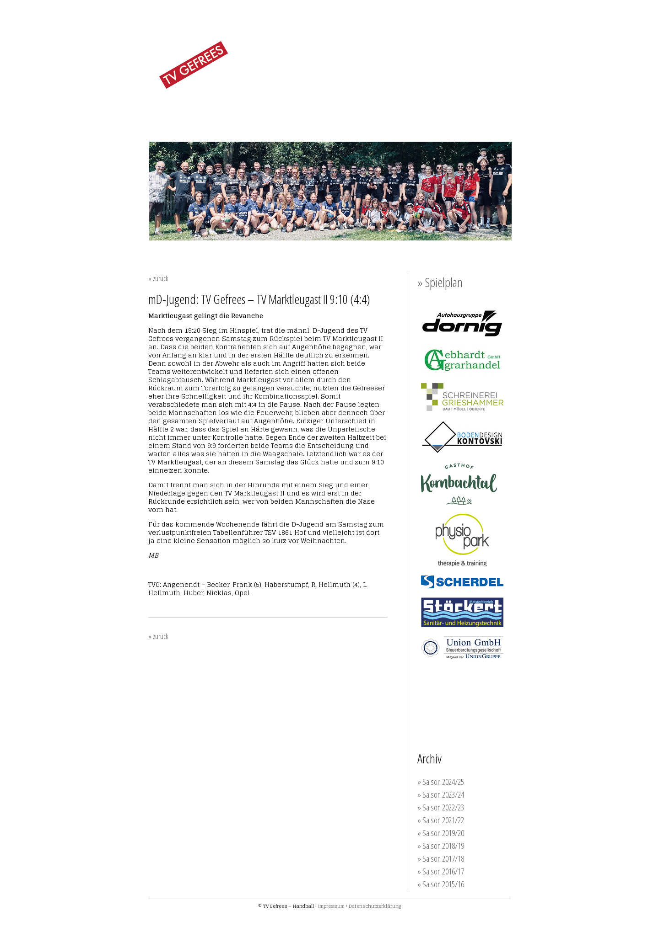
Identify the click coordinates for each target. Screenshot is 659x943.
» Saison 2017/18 (440, 858)
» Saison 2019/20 (440, 832)
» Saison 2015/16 (440, 884)
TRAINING (390, 112)
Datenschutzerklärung (375, 906)
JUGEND (346, 111)
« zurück (158, 278)
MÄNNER (302, 111)
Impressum (331, 906)
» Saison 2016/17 (440, 871)
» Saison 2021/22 (440, 820)
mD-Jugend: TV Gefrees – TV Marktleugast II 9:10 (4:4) (259, 299)
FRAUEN (258, 111)
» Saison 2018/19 (440, 845)
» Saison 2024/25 (440, 781)
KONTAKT (490, 112)
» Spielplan (440, 282)
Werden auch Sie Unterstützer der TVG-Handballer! (472, 694)
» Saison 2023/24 (440, 794)
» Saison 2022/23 (440, 807)
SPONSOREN (441, 112)
